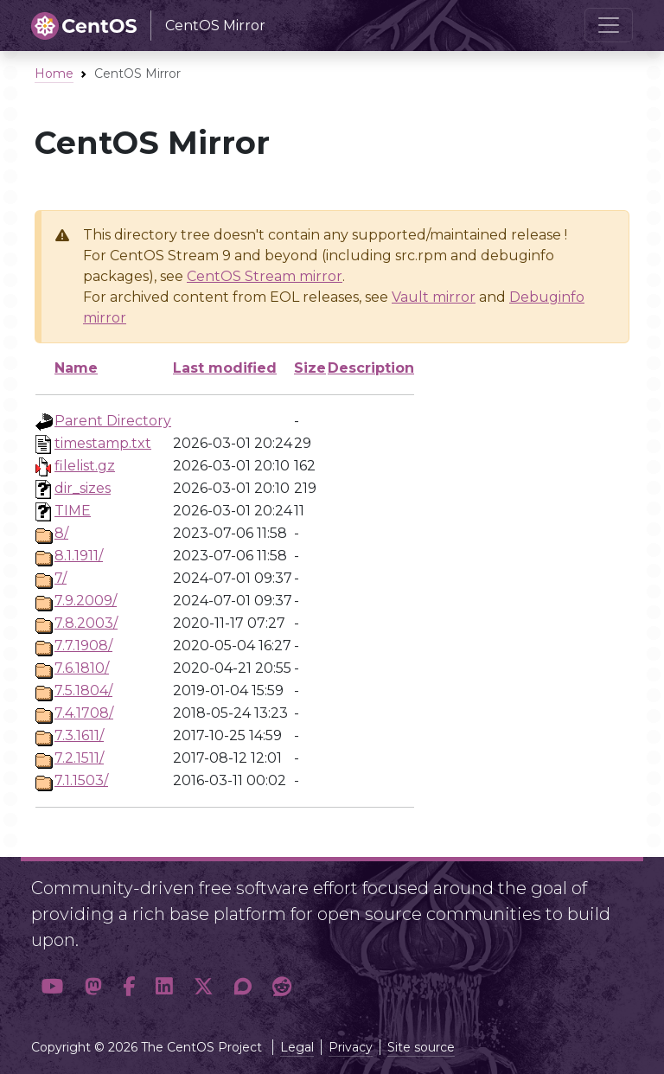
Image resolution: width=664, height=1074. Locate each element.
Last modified (225, 368)
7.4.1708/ (83, 713)
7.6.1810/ (81, 668)
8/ (61, 533)
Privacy (351, 1047)
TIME (72, 510)
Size (310, 368)
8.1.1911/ (78, 555)
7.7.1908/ (83, 645)
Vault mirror (434, 297)
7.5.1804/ (83, 690)
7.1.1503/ (81, 780)
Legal (297, 1047)
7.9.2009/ (85, 600)
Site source (421, 1047)
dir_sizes (82, 488)
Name (76, 368)
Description (371, 368)
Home (54, 73)
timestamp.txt (102, 443)
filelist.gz (84, 465)
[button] (52, 987)
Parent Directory (112, 420)
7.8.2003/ (86, 623)
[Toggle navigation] (608, 25)
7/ (60, 578)
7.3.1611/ (79, 735)
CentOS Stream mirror (264, 276)
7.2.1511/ (79, 758)
